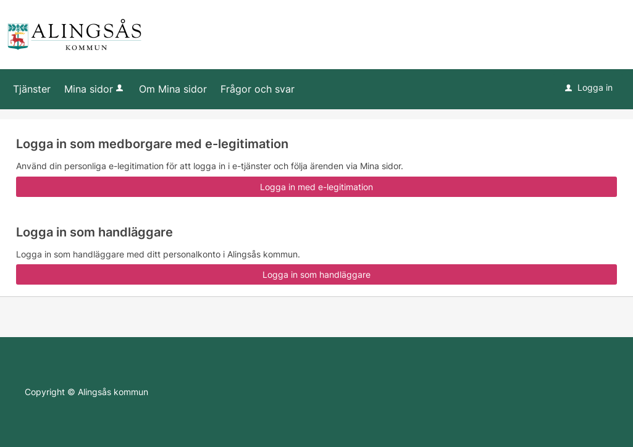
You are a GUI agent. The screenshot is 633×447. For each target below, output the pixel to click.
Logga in (589, 87)
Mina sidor (94, 89)
